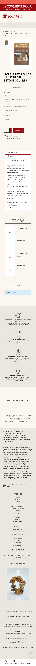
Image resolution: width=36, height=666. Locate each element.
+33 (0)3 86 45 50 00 (19, 616)
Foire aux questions (18, 534)
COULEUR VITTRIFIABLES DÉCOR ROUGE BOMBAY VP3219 (22, 253)
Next (6, 46)
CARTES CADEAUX (18, 522)
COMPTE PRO (18, 538)
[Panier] (6, 662)
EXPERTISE (18, 540)
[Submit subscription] (30, 408)
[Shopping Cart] (31, 654)
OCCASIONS (18, 519)
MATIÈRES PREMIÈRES (18, 508)
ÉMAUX (18, 501)
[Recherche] (14, 662)
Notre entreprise (18, 529)
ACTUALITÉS (18, 543)
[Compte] (29, 662)
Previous (6, 39)
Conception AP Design (18, 642)
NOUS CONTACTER (18, 545)
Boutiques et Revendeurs (18, 532)
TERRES (18, 513)
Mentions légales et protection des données (18, 555)
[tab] (18, 153)
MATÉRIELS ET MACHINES (18, 506)
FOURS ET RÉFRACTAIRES (18, 504)
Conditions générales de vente (18, 553)
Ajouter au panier (18, 130)
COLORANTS (18, 499)
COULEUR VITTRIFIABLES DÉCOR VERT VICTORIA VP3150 (22, 241)
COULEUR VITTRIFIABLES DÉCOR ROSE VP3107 (22, 266)
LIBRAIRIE (18, 517)
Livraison (18, 557)
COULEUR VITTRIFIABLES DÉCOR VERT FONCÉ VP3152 (22, 228)
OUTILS (18, 511)
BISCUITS (18, 497)
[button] (18, 25)
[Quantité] (7, 130)
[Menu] (22, 662)
